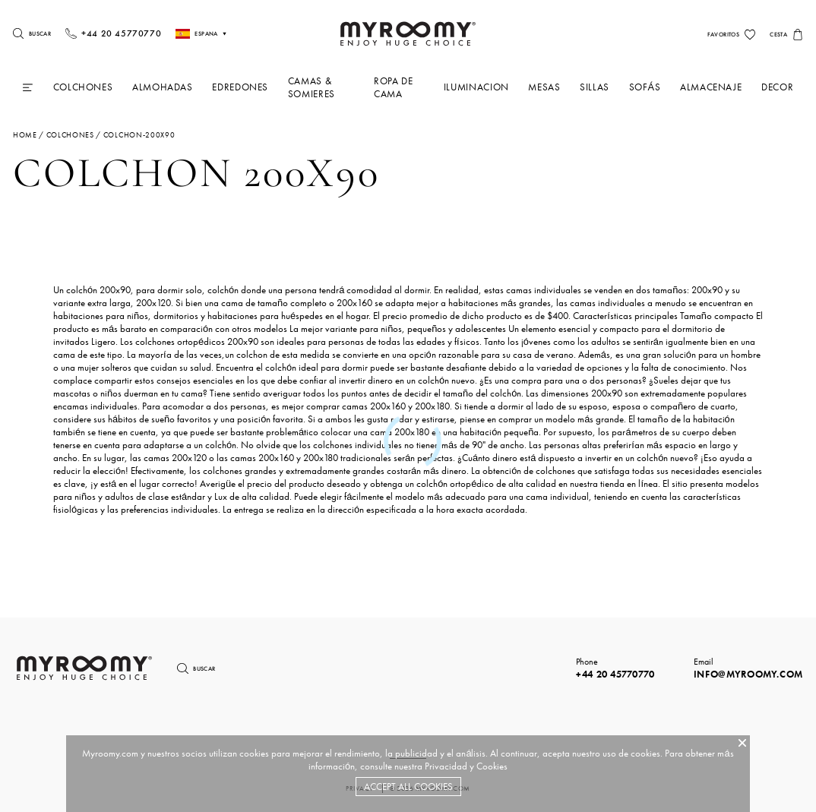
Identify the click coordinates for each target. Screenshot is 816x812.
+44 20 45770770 (615, 674)
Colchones (83, 87)
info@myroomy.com (748, 674)
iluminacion (476, 87)
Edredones (240, 87)
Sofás (645, 87)
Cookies (492, 766)
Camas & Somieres (311, 87)
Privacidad (446, 766)
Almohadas (162, 87)
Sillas (594, 87)
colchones (70, 135)
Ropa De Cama (393, 87)
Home (25, 135)
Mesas (544, 87)
